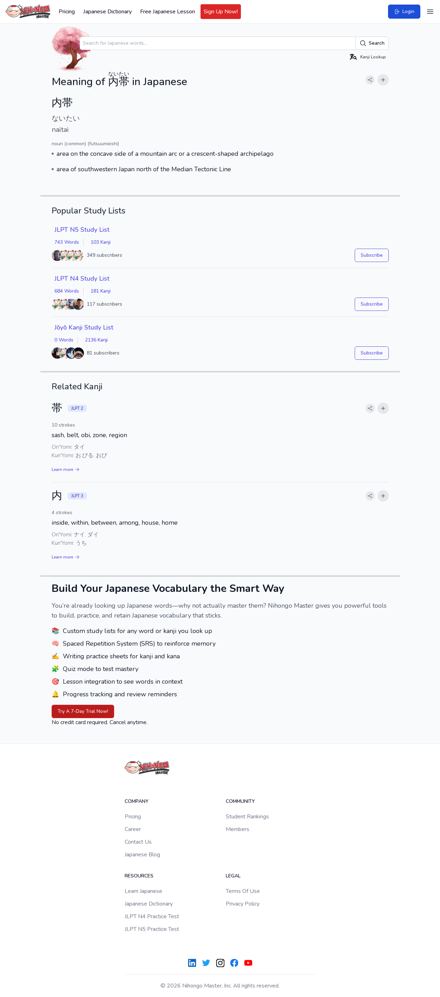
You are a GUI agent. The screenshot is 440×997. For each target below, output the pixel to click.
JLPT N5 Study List (82, 229)
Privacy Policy (243, 904)
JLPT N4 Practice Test (152, 916)
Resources (139, 876)
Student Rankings (247, 816)
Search (372, 43)
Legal (233, 876)
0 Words (63, 340)
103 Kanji (101, 242)
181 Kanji (101, 291)
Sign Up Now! (221, 11)
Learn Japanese (143, 891)
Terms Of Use (243, 891)
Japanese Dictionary (107, 11)
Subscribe (372, 255)
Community (240, 801)
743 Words (66, 242)
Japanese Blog (142, 854)
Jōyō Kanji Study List (83, 327)
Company (137, 801)
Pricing (67, 11)
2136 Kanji (96, 340)
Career (133, 829)
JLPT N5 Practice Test (152, 929)
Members (237, 829)
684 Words (66, 291)
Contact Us (138, 842)
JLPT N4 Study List (82, 278)
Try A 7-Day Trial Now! (83, 711)
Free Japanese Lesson (167, 11)
